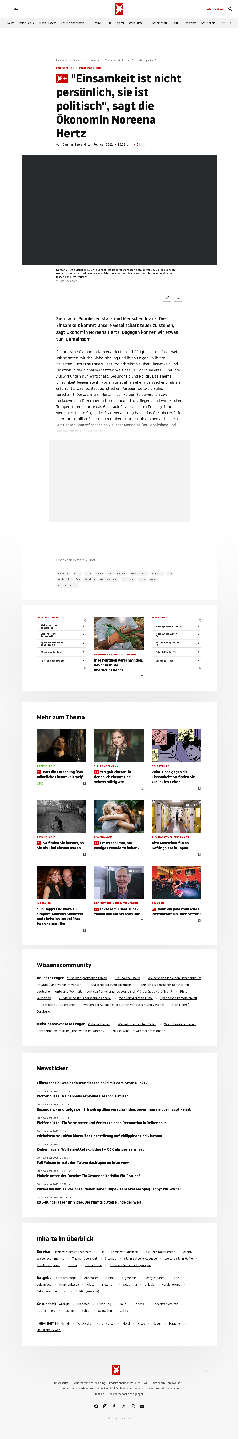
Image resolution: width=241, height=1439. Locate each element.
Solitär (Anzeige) (87, 1291)
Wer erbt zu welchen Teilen (137, 1024)
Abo (215, 9)
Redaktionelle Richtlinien (124, 1383)
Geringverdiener (109, 579)
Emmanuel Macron (67, 585)
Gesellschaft (159, 23)
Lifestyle (224, 23)
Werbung (135, 1388)
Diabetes (83, 1304)
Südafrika (130, 1284)
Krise (88, 573)
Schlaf (86, 1311)
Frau (109, 573)
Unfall (65, 1323)
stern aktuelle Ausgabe (140, 1258)
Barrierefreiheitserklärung (88, 1383)
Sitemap (110, 1258)
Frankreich (157, 573)
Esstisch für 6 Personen (58, 1005)
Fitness (139, 1304)
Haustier (175, 1323)
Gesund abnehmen (72, 23)
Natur (157, 1323)
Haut (122, 1304)
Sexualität (105, 1311)
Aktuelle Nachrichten (160, 1252)
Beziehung (90, 579)
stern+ (97, 23)
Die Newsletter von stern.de (72, 1252)
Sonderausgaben (48, 1265)
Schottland (128, 579)
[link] (230, 9)
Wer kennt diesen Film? (136, 998)
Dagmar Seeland (74, 144)
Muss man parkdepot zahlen (87, 978)
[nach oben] (206, 1370)
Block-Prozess (47, 23)
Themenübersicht (84, 1258)
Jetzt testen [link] (119, 501)
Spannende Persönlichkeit (178, 998)
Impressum (61, 1383)
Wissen (77, 60)
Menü (14, 9)
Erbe (175, 1278)
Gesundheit (208, 23)
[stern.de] (119, 9)
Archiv (187, 1252)
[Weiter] (230, 23)
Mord (126, 1323)
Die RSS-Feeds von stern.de (118, 1252)
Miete (90, 1284)
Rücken (68, 1311)
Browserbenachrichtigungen (126, 1394)
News (10, 23)
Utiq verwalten (65, 1388)
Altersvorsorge (66, 1278)
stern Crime (135, 23)
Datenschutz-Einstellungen (161, 1388)
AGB (146, 1383)
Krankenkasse (69, 1284)
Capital (119, 23)
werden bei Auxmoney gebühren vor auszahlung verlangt (123, 1005)
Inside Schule (27, 23)
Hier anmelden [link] (133, 512)
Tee (78, 579)
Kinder (77, 573)
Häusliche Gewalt (49, 1330)
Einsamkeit (160, 364)
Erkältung (104, 1304)
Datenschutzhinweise (166, 1383)
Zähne (124, 1311)
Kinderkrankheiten (165, 1304)
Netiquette (85, 1388)
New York (108, 1284)
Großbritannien (139, 573)
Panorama (190, 23)
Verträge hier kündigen (111, 1388)
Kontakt (99, 1394)
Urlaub (149, 1284)
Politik (175, 23)
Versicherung (171, 1284)
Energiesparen (154, 1278)
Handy (142, 579)
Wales (153, 579)
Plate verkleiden (99, 1024)
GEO (108, 23)
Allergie (64, 1304)
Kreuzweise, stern (127, 978)
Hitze (141, 1323)
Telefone (121, 573)
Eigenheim (129, 1278)
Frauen (99, 573)
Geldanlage (44, 1284)
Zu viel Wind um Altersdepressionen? (85, 998)
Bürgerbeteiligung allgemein (111, 985)
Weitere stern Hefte (179, 1258)
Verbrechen (85, 1323)
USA (170, 573)
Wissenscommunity (50, 1258)
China (110, 1278)
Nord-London (64, 579)
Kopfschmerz (46, 1311)
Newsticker (53, 1068)
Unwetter (108, 1323)
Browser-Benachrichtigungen (130, 1265)
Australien (91, 1278)
